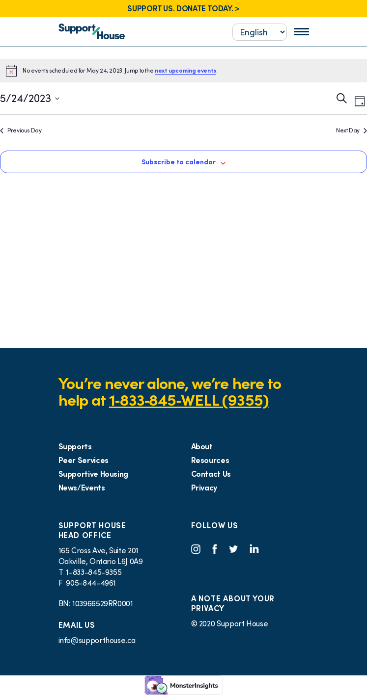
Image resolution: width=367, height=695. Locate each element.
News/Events (81, 487)
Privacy (204, 487)
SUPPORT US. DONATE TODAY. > (183, 8)
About (202, 446)
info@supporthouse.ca (97, 640)
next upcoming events (185, 70)
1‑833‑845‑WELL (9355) (189, 400)
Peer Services (83, 460)
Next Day (351, 130)
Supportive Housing (93, 474)
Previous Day (21, 130)
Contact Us (211, 474)
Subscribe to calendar (178, 161)
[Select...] (259, 32)
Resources (210, 460)
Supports (75, 446)
